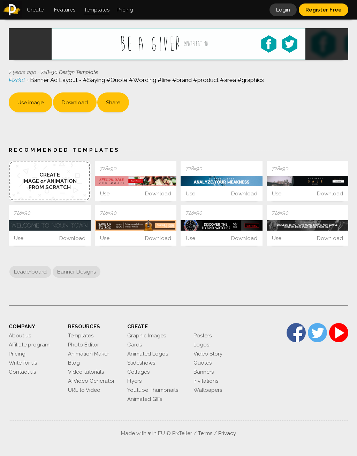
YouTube (338, 332)
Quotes (202, 363)
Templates (80, 335)
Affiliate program (29, 345)
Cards (134, 345)
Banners (203, 372)
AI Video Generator (91, 381)
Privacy (227, 433)
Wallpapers (207, 390)
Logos (201, 345)
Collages (138, 372)
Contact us (22, 372)
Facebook (296, 332)
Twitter (317, 332)
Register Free (323, 10)
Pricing (17, 354)
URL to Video (84, 390)
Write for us (23, 363)
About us (20, 335)
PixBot (17, 79)
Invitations (205, 381)
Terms (205, 433)
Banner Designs (76, 272)
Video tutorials (86, 372)
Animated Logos (147, 354)
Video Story (207, 354)
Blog (74, 363)
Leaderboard (30, 272)
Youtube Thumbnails (152, 390)
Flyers (134, 381)
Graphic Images (146, 335)
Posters (202, 335)
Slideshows (141, 363)
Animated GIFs (144, 399)
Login (283, 10)
